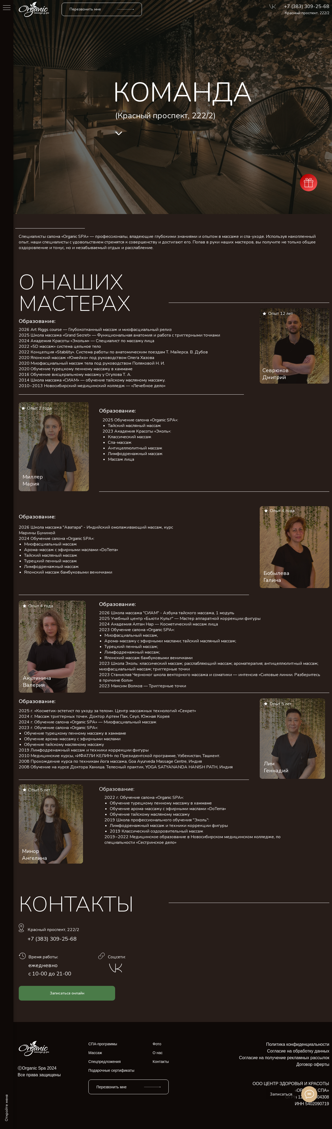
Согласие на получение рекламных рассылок (284, 1057)
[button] (125, 9)
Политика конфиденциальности (297, 1044)
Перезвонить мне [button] (85, 9)
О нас (158, 1053)
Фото (157, 1044)
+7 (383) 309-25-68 (306, 6)
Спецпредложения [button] (104, 1061)
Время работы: (43, 957)
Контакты (161, 1061)
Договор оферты (312, 1064)
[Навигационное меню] (6, 8)
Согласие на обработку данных (298, 1051)
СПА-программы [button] (102, 1044)
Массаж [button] (95, 1053)
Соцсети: (117, 957)
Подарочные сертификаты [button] (111, 1070)
